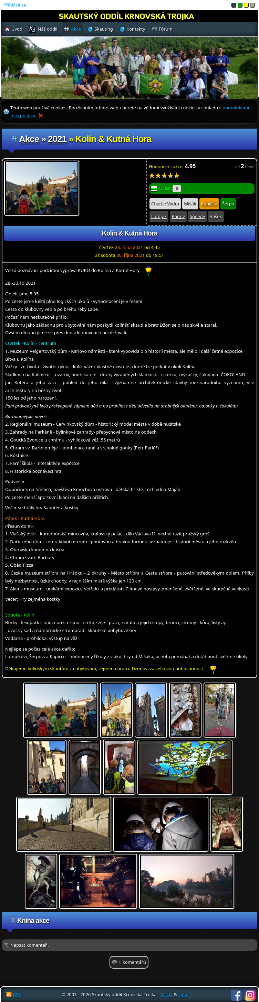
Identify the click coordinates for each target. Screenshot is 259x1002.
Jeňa (182, 994)
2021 (57, 139)
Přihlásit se (14, 5)
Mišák (190, 203)
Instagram (250, 995)
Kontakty (135, 29)
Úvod (16, 29)
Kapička (209, 203)
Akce (29, 139)
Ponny (178, 216)
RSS (17, 994)
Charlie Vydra (165, 203)
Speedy (197, 216)
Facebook (236, 995)
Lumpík (159, 216)
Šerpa (228, 203)
